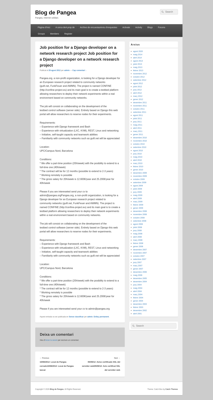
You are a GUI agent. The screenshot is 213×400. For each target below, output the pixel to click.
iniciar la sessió (51, 340)
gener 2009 (138, 208)
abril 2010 (137, 160)
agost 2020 (138, 51)
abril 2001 (137, 313)
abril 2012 (137, 93)
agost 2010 (138, 150)
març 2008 (137, 240)
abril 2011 (137, 128)
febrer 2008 (138, 243)
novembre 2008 (140, 214)
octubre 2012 (139, 77)
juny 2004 (137, 285)
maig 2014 (137, 54)
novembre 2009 (140, 176)
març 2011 (137, 131)
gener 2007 (138, 269)
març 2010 (137, 163)
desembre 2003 (140, 304)
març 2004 (137, 294)
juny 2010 (137, 154)
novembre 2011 (140, 106)
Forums (161, 27)
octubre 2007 (139, 256)
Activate (126, 27)
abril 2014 (137, 58)
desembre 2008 (140, 211)
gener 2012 (138, 99)
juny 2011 (137, 122)
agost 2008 (138, 224)
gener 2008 (138, 246)
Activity (138, 27)
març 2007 (137, 265)
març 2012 (137, 96)
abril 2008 (137, 237)
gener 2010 (138, 170)
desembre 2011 (140, 102)
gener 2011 (138, 134)
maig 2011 (137, 125)
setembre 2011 (139, 112)
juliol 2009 (137, 189)
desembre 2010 (140, 137)
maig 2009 (137, 195)
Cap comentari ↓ (79, 70)
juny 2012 (137, 90)
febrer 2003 (138, 307)
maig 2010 (137, 157)
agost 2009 (138, 185)
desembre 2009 (140, 173)
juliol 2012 (137, 86)
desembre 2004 (140, 281)
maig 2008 (137, 234)
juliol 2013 (137, 64)
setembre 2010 (139, 147)
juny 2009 (137, 192)
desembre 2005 (140, 278)
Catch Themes (171, 389)
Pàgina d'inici (44, 27)
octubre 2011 (139, 109)
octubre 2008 (139, 218)
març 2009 (137, 201)
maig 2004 (137, 288)
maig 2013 (137, 67)
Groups (41, 34)
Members (54, 34)
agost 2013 (138, 61)
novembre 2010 (140, 141)
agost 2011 (138, 115)
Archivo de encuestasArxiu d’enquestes (98, 27)
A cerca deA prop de (65, 27)
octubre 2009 (139, 179)
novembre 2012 (140, 73)
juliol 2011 (137, 118)
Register (68, 34)
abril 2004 (137, 291)
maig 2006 (137, 275)
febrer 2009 (138, 205)
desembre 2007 (140, 249)
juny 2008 (137, 230)
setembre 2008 (139, 221)
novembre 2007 (140, 253)
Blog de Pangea (55, 12)
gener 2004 (138, 301)
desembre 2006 (140, 272)
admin (67, 70)
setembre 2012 (139, 80)
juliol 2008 (137, 227)
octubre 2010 (139, 144)
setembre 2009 (139, 182)
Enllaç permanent (101, 317)
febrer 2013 (138, 70)
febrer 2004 (138, 298)
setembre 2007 (139, 259)
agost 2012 (138, 83)
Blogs (150, 27)
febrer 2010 (138, 166)
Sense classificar (76, 317)
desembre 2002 (140, 310)
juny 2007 (137, 262)
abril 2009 (137, 198)
